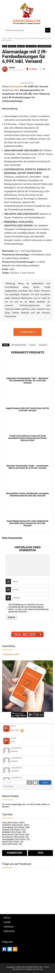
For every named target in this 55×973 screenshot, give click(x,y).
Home (4, 38)
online (10, 654)
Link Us (7, 917)
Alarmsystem (17, 86)
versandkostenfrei (44, 46)
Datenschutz (9, 931)
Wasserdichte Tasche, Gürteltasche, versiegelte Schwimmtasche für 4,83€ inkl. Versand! (27, 494)
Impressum (9, 926)
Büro (10, 38)
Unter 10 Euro (31, 46)
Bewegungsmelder (18, 345)
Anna (12, 67)
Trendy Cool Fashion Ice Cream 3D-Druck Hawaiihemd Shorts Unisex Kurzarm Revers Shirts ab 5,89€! (27, 438)
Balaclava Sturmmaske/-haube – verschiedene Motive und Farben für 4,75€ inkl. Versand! (27, 467)
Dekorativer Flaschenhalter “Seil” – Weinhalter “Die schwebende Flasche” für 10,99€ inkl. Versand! (27, 380)
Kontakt (7, 922)
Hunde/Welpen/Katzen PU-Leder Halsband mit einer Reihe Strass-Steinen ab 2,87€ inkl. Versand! (27, 523)
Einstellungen (8, 786)
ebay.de (32, 345)
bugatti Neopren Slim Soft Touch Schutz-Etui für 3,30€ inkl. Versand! (27, 409)
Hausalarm (43, 345)
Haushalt (21, 46)
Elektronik (12, 46)
